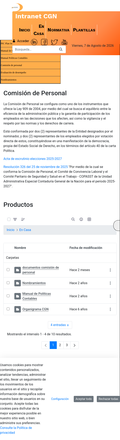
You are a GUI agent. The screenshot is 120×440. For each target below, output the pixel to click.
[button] (23, 219)
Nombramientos (8, 79)
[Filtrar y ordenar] (15, 219)
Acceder (20, 41)
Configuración (60, 399)
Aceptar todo (84, 399)
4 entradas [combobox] (61, 325)
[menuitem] (24, 30)
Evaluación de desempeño (13, 72)
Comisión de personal (11, 65)
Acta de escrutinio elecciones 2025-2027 (32, 159)
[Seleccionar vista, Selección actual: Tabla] (89, 219)
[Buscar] (34, 49)
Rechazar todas (108, 399)
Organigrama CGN (35, 309)
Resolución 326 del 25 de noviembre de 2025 (35, 167)
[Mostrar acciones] (110, 270)
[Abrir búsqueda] (73, 219)
